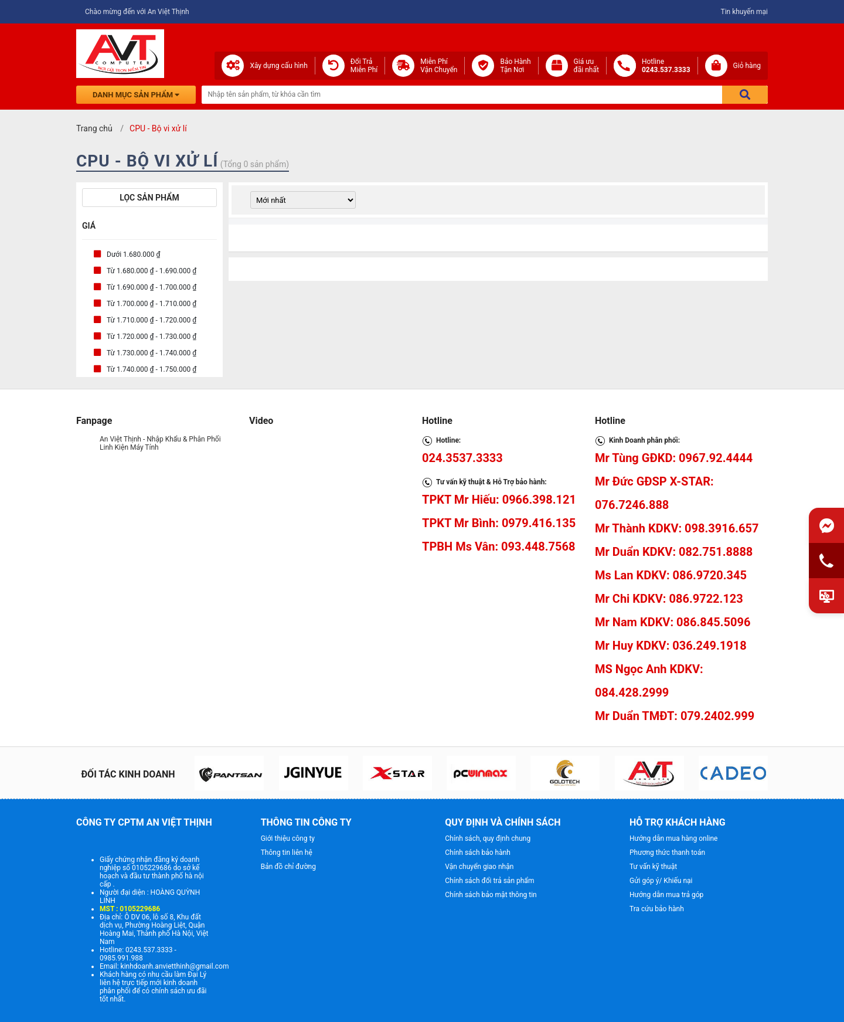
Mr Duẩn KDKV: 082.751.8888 (674, 552)
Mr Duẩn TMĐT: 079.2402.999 (674, 716)
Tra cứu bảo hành (656, 909)
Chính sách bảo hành (478, 852)
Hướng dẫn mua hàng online (673, 838)
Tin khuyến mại (744, 12)
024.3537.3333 (462, 458)
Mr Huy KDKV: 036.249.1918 (671, 646)
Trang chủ (94, 128)
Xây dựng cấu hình (278, 66)
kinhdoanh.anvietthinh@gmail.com (175, 966)
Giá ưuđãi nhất (586, 65)
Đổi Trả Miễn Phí (364, 65)
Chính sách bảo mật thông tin (490, 895)
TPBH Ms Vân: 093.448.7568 (498, 546)
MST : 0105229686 (130, 909)
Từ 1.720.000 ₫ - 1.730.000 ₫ (151, 336)
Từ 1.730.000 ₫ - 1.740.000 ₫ (151, 353)
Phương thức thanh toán (667, 852)
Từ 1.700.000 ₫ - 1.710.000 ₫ (151, 304)
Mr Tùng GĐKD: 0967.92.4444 (674, 458)
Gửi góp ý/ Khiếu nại (660, 881)
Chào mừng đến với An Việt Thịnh (137, 12)
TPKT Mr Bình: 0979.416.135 (499, 523)
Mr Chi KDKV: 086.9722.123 (669, 599)
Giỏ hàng (747, 66)
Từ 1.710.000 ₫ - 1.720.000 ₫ (151, 320)
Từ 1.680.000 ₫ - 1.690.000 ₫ (151, 271)
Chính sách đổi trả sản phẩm (489, 881)
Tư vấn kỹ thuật (653, 867)
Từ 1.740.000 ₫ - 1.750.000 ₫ (151, 369)
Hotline (666, 65)
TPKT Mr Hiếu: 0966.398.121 (499, 500)
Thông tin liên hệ (286, 852)
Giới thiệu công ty (288, 838)
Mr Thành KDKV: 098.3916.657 (676, 528)
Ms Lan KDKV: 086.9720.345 (671, 575)
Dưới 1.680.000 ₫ (134, 254)
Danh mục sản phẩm (136, 94)
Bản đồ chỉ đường (288, 867)
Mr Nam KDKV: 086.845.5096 (672, 622)
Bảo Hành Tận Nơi (515, 65)
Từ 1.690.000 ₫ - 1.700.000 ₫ (151, 287)
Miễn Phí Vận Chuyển (438, 65)
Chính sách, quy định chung (487, 838)
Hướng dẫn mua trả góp (666, 895)
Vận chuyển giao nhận (479, 867)
